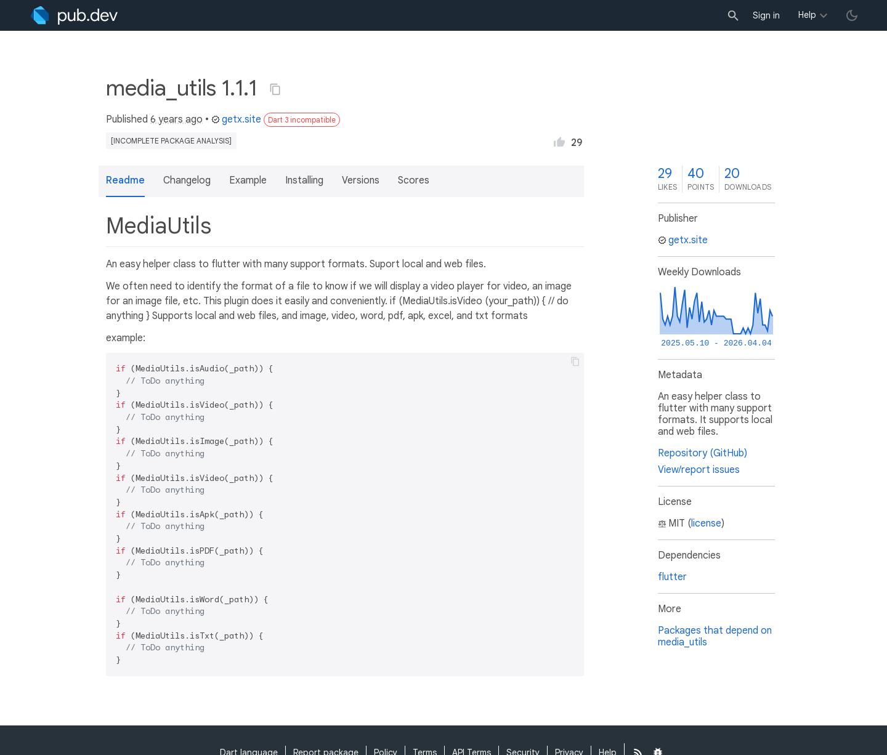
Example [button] (248, 180)
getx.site (236, 119)
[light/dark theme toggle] (851, 15)
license (706, 523)
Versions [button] (360, 180)
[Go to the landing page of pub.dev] (74, 15)
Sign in (766, 15)
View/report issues (699, 470)
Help (807, 14)
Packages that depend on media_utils (715, 636)
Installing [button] (304, 180)
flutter (672, 577)
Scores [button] (413, 180)
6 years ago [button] (176, 119)
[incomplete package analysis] (171, 140)
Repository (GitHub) (702, 453)
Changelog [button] (187, 180)
